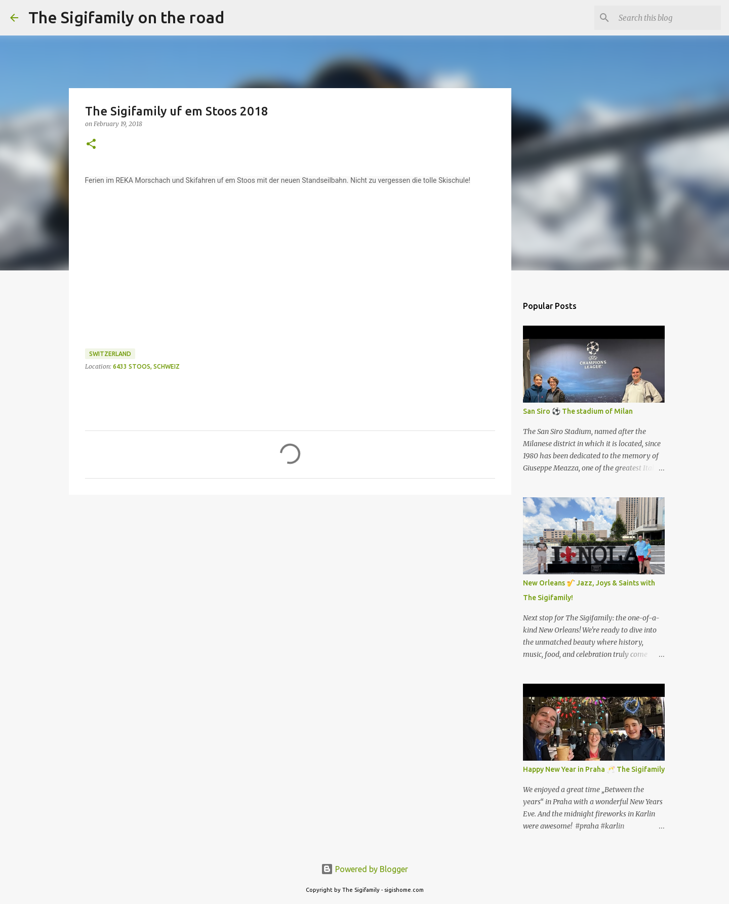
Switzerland (110, 353)
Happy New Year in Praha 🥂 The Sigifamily (594, 769)
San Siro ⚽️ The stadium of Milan (578, 411)
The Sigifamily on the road (126, 17)
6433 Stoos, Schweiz (146, 366)
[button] (91, 144)
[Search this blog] (668, 18)
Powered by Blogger (364, 869)
